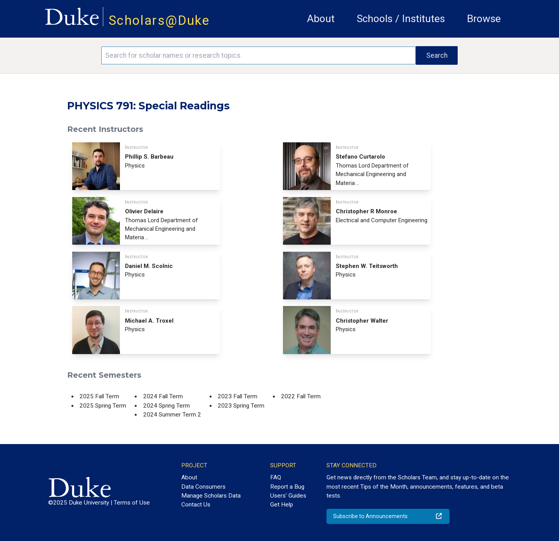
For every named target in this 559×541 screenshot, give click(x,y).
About (321, 18)
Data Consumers (203, 486)
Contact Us (195, 504)
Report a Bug (287, 486)
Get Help (281, 504)
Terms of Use (132, 502)
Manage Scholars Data (211, 495)
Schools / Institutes (401, 18)
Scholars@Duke (159, 20)
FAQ (275, 477)
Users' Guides (288, 495)
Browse (484, 18)
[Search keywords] (258, 55)
